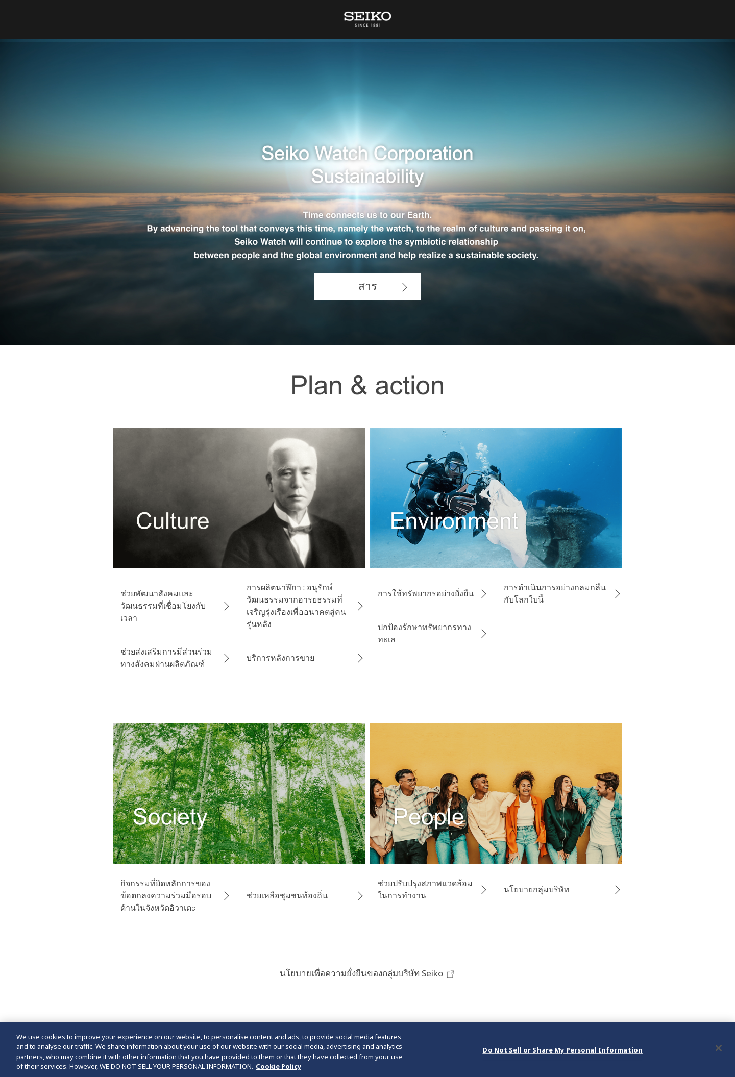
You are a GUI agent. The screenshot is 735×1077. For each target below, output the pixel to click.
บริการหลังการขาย (280, 657)
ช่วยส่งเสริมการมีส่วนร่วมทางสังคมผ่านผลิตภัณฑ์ (166, 657)
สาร (367, 286)
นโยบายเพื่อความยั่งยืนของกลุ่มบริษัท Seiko (367, 973)
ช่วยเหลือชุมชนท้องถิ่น (287, 895)
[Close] (718, 1049)
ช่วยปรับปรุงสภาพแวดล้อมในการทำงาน (425, 889)
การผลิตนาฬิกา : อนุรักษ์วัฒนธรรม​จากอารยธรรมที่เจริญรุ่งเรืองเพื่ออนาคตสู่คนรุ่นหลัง (296, 606)
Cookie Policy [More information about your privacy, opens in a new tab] (278, 1067)
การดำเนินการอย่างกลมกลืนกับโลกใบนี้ (555, 593)
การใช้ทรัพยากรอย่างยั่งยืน (426, 593)
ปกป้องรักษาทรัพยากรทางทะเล (424, 633)
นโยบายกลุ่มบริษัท (537, 889)
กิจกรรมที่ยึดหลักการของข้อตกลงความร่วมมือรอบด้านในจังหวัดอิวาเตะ (165, 895)
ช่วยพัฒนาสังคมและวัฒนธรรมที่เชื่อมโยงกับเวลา (163, 605)
